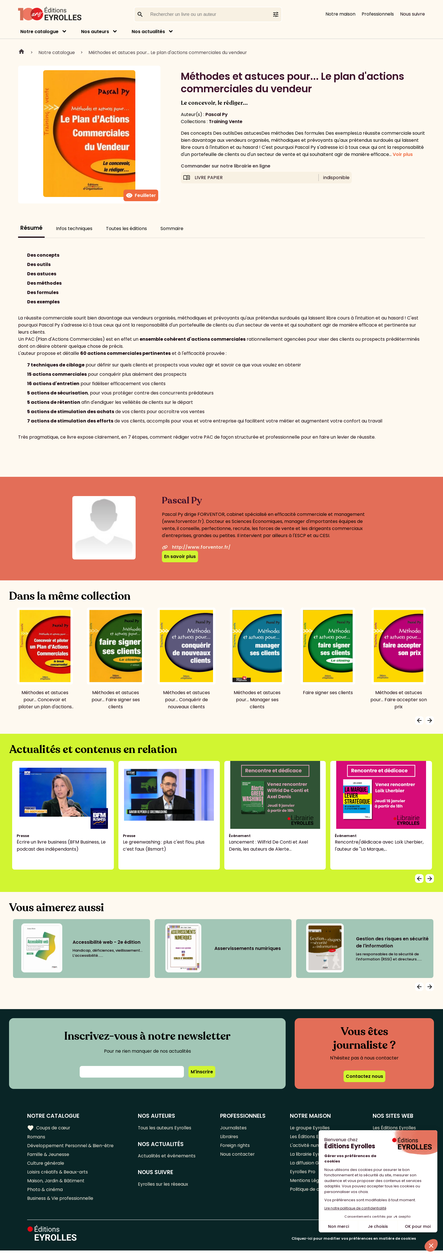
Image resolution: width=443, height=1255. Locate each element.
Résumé (31, 228)
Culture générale (46, 1165)
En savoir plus (180, 556)
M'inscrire (202, 1072)
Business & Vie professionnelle (60, 1202)
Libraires (229, 1137)
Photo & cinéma (45, 1193)
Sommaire (171, 228)
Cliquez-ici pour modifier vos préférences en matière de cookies (354, 1243)
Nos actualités (148, 31)
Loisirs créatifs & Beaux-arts (58, 1174)
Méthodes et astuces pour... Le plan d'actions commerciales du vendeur (167, 52)
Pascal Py (216, 114)
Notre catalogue (39, 31)
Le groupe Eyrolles (310, 1128)
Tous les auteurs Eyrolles (165, 1128)
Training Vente (225, 121)
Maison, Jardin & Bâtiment (56, 1184)
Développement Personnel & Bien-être (70, 1146)
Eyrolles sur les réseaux (164, 1185)
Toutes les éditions (126, 228)
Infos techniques (74, 228)
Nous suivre (412, 14)
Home (21, 52)
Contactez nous (364, 1076)
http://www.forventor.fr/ (196, 547)
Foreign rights (235, 1146)
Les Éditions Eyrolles (394, 1128)
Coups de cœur (48, 1128)
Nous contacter (237, 1156)
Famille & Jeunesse (48, 1156)
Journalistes (233, 1128)
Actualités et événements (167, 1156)
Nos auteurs (95, 31)
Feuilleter (141, 195)
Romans (36, 1137)
